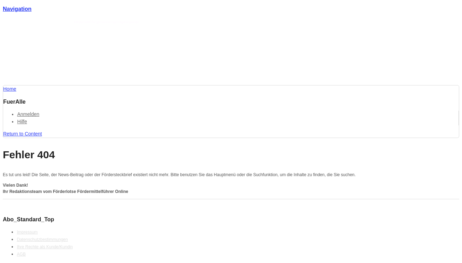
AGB (21, 254)
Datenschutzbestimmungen (42, 239)
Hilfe (22, 121)
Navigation (17, 9)
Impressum (27, 232)
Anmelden (28, 114)
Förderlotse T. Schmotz (55, 22)
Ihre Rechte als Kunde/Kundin (45, 246)
